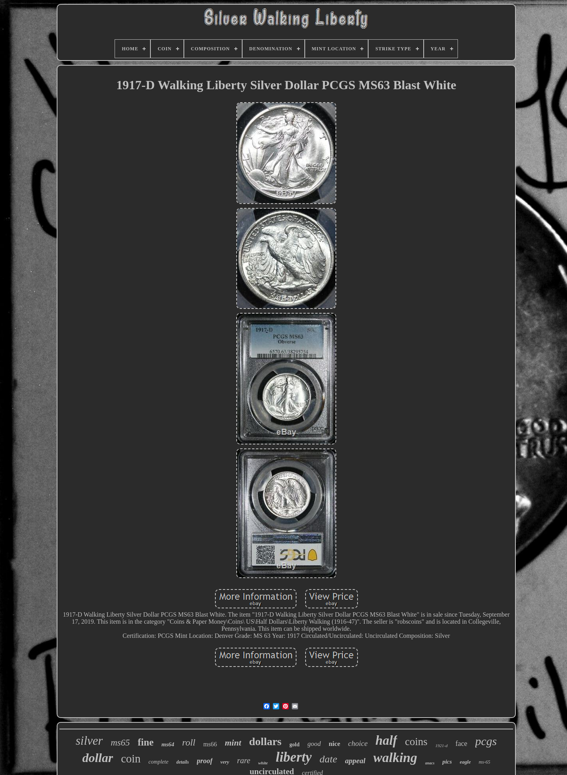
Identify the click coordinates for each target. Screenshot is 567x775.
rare (243, 760)
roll (189, 742)
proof (205, 761)
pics (447, 761)
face (461, 743)
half (386, 740)
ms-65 (484, 762)
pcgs (486, 741)
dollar (97, 758)
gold (294, 744)
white (263, 762)
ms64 (167, 744)
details (182, 762)
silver (89, 740)
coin (131, 758)
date (328, 759)
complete (158, 762)
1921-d (441, 745)
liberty (293, 757)
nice (334, 743)
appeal (355, 761)
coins (416, 741)
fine (146, 742)
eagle (465, 762)
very (224, 762)
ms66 (210, 744)
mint (233, 742)
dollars (265, 741)
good (314, 743)
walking (395, 757)
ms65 (120, 742)
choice (358, 743)
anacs (430, 763)
